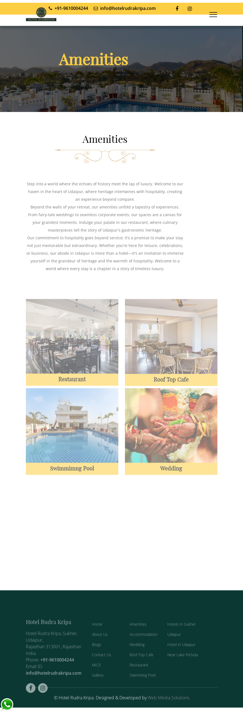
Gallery (97, 688)
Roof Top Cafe (142, 668)
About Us (100, 648)
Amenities (138, 637)
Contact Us (101, 668)
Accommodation (143, 648)
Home (97, 637)
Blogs (96, 658)
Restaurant (139, 678)
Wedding (137, 658)
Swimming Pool (142, 688)
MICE (96, 678)
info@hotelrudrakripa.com (53, 687)
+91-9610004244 (57, 673)
